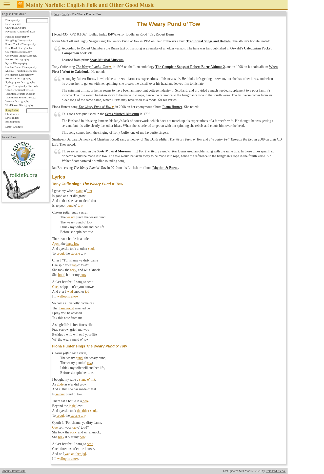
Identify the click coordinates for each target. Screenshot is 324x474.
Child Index (12, 113)
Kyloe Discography (16, 63)
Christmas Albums (15, 27)
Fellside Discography (17, 36)
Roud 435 (61, 34)
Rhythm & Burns (165, 168)
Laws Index (12, 117)
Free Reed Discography (18, 47)
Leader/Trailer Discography (21, 66)
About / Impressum (14, 471)
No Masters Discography (19, 74)
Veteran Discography (17, 101)
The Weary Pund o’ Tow (92, 67)
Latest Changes (14, 126)
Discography (12, 20)
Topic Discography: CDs (19, 89)
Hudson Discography (17, 59)
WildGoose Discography (19, 105)
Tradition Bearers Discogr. (20, 93)
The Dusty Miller (156, 139)
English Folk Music (14, 14)
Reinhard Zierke (276, 471)
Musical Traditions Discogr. (21, 70)
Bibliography (12, 121)
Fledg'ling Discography (18, 40)
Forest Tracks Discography (20, 44)
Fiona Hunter (172, 107)
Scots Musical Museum (107, 60)
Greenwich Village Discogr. (21, 55)
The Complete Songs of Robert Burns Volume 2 (190, 67)
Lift (55, 144)
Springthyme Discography (20, 82)
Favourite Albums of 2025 (20, 31)
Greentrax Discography (18, 51)
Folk (56, 13)
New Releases (13, 23)
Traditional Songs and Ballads (208, 41)
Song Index (11, 110)
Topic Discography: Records (21, 85)
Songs (65, 13)
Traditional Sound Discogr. (20, 97)
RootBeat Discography (18, 78)
